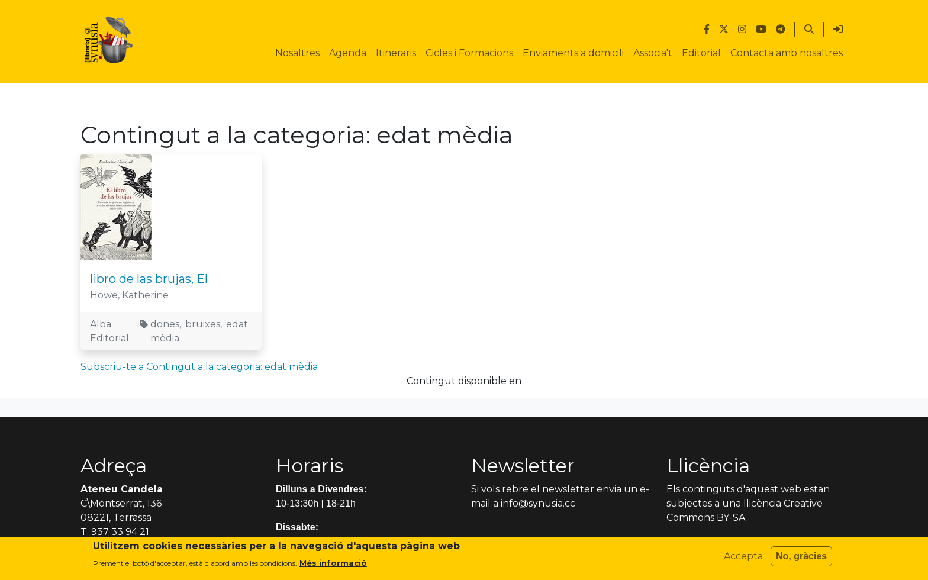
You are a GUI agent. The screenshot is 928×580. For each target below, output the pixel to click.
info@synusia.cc (538, 503)
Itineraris (396, 53)
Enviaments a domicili (573, 53)
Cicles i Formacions (469, 53)
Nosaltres (297, 53)
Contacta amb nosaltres (786, 53)
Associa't (652, 53)
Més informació (333, 566)
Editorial (701, 53)
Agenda (347, 53)
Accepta (743, 559)
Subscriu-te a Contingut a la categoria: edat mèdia (199, 366)
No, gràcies (801, 560)
